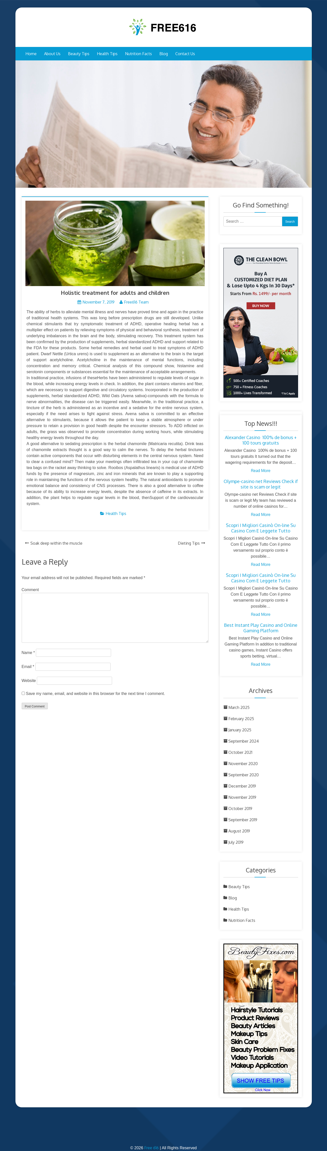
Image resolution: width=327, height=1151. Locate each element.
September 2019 (242, 819)
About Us (52, 53)
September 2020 (243, 774)
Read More (260, 470)
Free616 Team (136, 302)
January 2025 (239, 729)
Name (28, 653)
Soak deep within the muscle (56, 543)
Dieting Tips (189, 543)
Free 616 (151, 1147)
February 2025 (241, 718)
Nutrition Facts (138, 53)
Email (28, 666)
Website (29, 680)
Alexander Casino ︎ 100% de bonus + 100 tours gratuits (261, 440)
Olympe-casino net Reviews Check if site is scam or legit (261, 484)
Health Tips (107, 53)
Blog (163, 53)
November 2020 (243, 763)
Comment (30, 590)
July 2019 (236, 842)
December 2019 (242, 786)
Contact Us (185, 53)
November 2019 (242, 797)
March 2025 (239, 707)
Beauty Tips (78, 53)
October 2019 (240, 808)
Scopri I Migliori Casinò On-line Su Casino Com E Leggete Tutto (261, 527)
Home (31, 53)
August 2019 (239, 830)
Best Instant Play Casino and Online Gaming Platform (260, 627)
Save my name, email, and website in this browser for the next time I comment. (95, 693)
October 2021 (240, 752)
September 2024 (243, 741)
